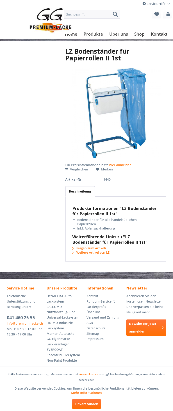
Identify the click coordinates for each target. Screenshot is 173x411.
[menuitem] (92, 14)
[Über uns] (118, 34)
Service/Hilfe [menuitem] (154, 4)
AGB (89, 323)
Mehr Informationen (86, 392)
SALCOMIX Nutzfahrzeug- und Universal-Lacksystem (63, 312)
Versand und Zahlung (102, 317)
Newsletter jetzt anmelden (146, 327)
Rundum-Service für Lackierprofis (101, 304)
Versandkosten (88, 374)
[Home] (71, 34)
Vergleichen (76, 169)
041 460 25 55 (21, 318)
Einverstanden (86, 404)
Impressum (95, 339)
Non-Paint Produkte (62, 360)
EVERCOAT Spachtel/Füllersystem (63, 352)
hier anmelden (120, 165)
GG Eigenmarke (58, 339)
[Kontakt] (159, 34)
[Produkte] (93, 34)
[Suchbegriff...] (92, 14)
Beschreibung (80, 191)
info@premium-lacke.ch (25, 323)
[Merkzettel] (156, 14)
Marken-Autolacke (60, 333)
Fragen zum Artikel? (89, 248)
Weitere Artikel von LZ (90, 252)
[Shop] (139, 34)
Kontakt (92, 296)
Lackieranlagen (58, 344)
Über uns (93, 312)
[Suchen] (115, 14)
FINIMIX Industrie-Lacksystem (60, 325)
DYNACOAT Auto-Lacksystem (60, 298)
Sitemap (92, 333)
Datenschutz (95, 328)
